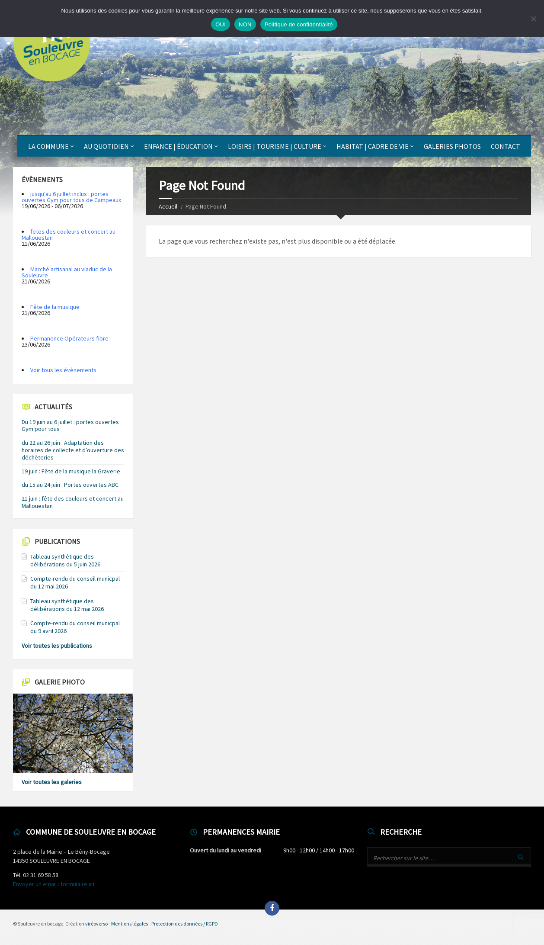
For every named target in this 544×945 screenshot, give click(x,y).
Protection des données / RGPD (184, 923)
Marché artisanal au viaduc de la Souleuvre (67, 272)
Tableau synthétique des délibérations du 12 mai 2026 (67, 605)
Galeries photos (452, 146)
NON (245, 24)
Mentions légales (129, 923)
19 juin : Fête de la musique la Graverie (71, 471)
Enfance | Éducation (178, 146)
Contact (505, 146)
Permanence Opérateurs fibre (69, 338)
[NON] (533, 18)
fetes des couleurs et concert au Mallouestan (68, 234)
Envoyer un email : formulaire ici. (54, 884)
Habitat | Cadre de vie (372, 146)
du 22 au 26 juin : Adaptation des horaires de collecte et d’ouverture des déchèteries (73, 450)
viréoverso (96, 923)
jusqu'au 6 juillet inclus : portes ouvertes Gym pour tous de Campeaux (71, 197)
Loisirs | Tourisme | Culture (274, 146)
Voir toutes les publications (57, 645)
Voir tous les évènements (63, 370)
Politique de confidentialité (299, 24)
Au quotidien (106, 146)
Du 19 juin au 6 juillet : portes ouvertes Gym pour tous (70, 425)
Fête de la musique (55, 307)
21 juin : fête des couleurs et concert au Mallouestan (73, 502)
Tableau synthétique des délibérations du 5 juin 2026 (65, 560)
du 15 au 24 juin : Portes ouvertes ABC (70, 485)
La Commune (48, 146)
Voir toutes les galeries (52, 782)
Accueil (168, 206)
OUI (220, 24)
